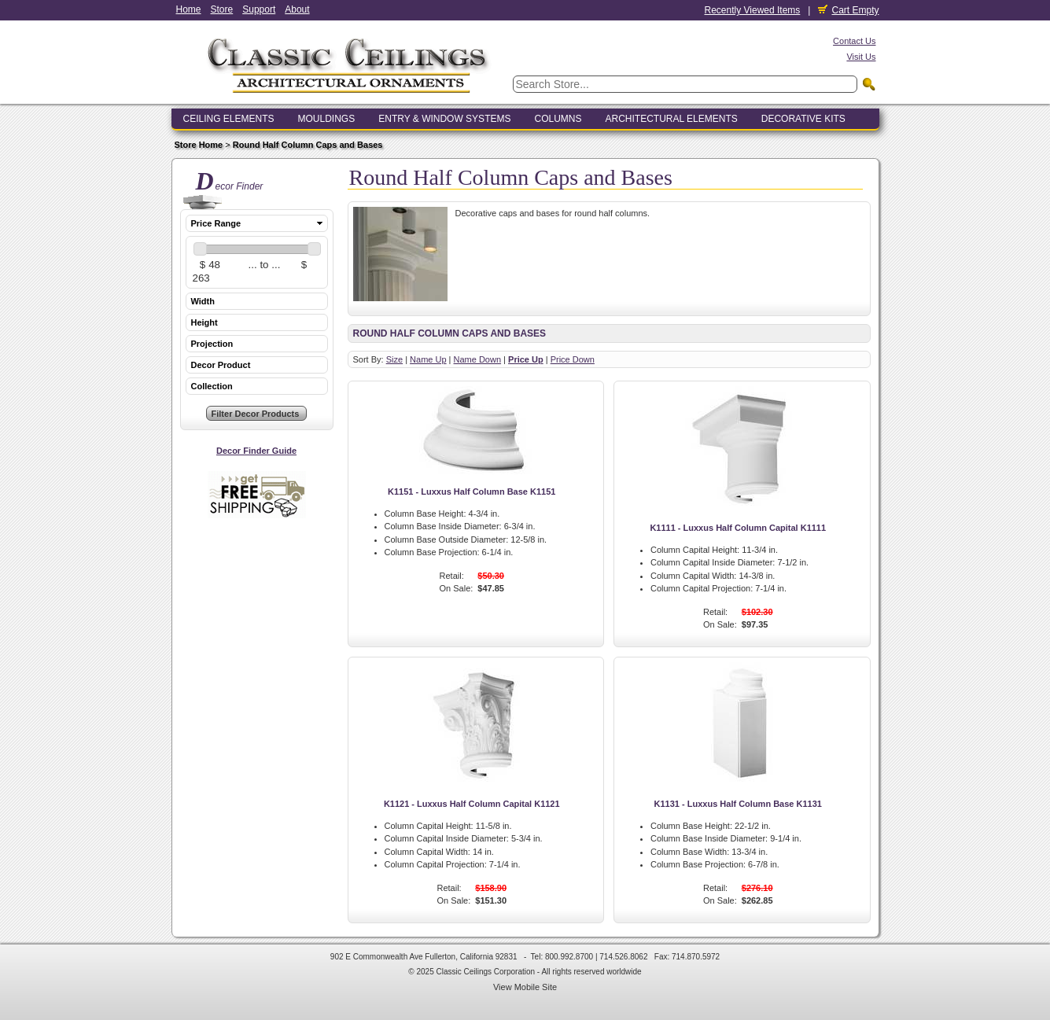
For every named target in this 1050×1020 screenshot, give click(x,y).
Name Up (428, 359)
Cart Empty (848, 10)
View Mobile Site (525, 987)
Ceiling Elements (228, 118)
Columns (557, 118)
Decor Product (221, 365)
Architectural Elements (671, 118)
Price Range (216, 223)
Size (394, 359)
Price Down (573, 359)
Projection (212, 343)
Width (203, 301)
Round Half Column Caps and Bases (308, 144)
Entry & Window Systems (444, 118)
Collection (212, 386)
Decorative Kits (803, 118)
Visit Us (860, 56)
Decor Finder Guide (256, 450)
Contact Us (854, 41)
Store (222, 9)
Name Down (478, 359)
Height (204, 322)
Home (188, 9)
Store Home (199, 144)
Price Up (525, 359)
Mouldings (327, 118)
